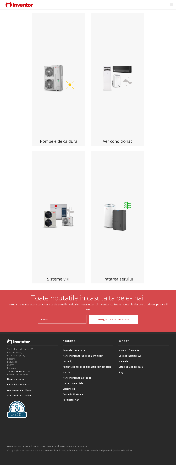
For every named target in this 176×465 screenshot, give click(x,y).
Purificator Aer (71, 399)
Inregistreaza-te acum (113, 319)
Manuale (123, 361)
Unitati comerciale (73, 383)
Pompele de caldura (74, 350)
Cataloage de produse (130, 366)
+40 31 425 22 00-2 (20, 371)
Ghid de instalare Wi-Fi (131, 355)
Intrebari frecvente (128, 350)
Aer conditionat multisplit (77, 377)
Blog (120, 372)
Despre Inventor (16, 378)
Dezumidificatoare (73, 394)
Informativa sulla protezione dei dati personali (89, 450)
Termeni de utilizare (55, 450)
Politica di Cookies (123, 450)
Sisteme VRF (69, 388)
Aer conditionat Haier (19, 389)
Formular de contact (18, 384)
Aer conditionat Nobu (19, 395)
